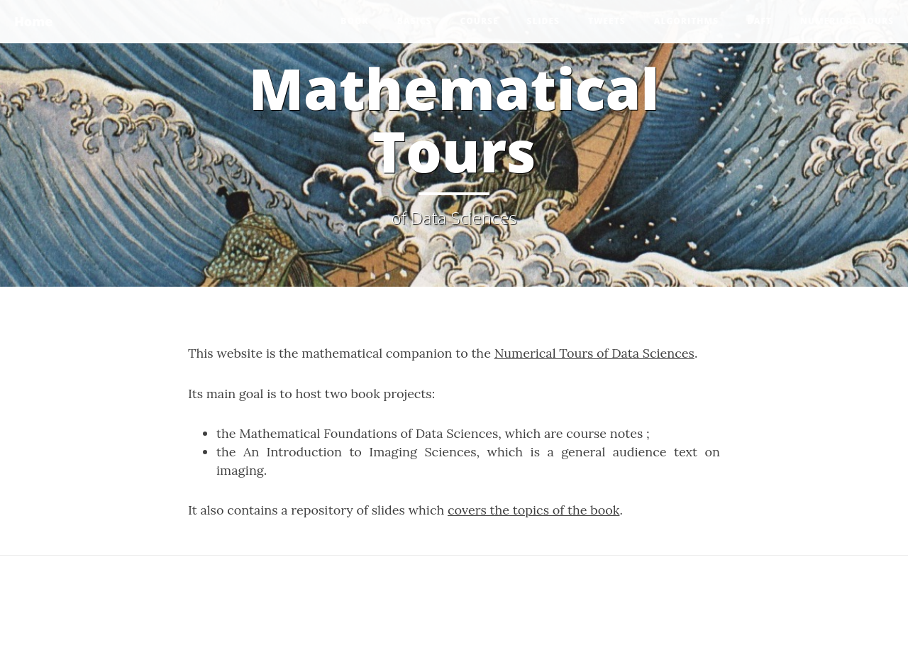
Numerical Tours (847, 21)
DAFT (759, 21)
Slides (543, 21)
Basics (414, 21)
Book (354, 21)
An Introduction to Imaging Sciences (360, 452)
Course (479, 21)
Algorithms (686, 21)
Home (33, 21)
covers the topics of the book (533, 510)
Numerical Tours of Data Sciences (594, 353)
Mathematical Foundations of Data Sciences (368, 433)
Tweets (607, 21)
